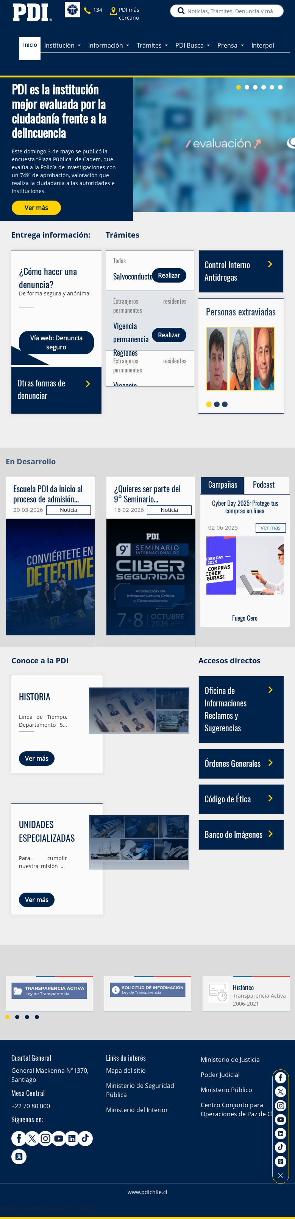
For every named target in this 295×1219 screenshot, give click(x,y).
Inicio (30, 43)
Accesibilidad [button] (72, 10)
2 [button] (17, 1017)
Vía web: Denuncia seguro (56, 342)
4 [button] (37, 1017)
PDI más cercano (129, 12)
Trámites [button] (150, 44)
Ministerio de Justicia (230, 1059)
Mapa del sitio (126, 1070)
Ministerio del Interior (137, 1110)
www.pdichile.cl (147, 1192)
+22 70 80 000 (30, 1106)
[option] (147, 996)
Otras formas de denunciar (56, 388)
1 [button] (7, 1017)
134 (97, 9)
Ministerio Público (226, 1090)
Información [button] (106, 44)
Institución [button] (60, 44)
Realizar (169, 275)
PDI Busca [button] (190, 44)
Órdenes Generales (241, 763)
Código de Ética (241, 798)
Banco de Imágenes (241, 834)
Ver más (36, 208)
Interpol (262, 44)
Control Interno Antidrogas (241, 269)
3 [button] (27, 1017)
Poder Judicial (220, 1075)
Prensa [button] (228, 44)
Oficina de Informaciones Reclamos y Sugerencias (241, 708)
